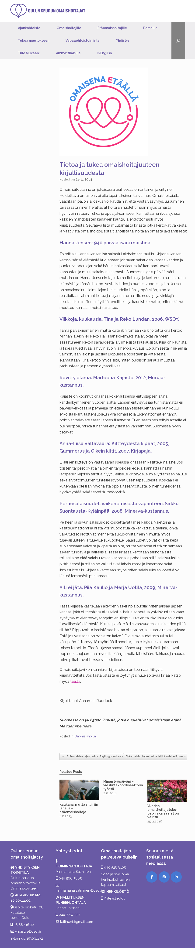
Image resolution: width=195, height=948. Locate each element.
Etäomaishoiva (85, 736)
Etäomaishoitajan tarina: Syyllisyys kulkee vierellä (97, 757)
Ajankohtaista (29, 28)
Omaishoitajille (69, 28)
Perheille (150, 28)
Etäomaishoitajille (112, 28)
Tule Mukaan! (29, 53)
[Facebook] (151, 877)
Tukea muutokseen (33, 40)
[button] (178, 40)
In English (104, 53)
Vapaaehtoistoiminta (83, 40)
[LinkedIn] (176, 877)
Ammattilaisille (68, 53)
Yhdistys (122, 40)
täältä (75, 681)
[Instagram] (164, 877)
